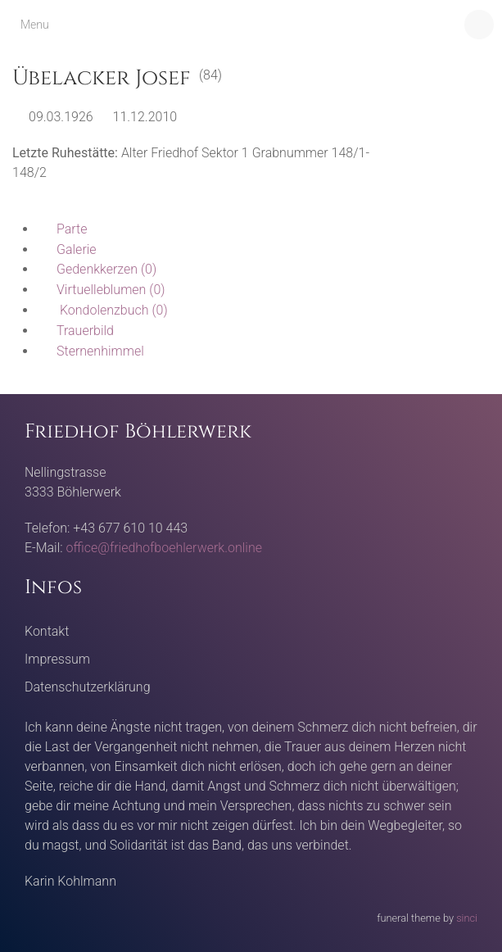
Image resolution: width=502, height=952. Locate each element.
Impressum (57, 659)
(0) (96, 269)
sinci (466, 918)
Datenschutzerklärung (88, 687)
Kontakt (47, 631)
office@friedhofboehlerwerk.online (164, 547)
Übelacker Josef (101, 78)
